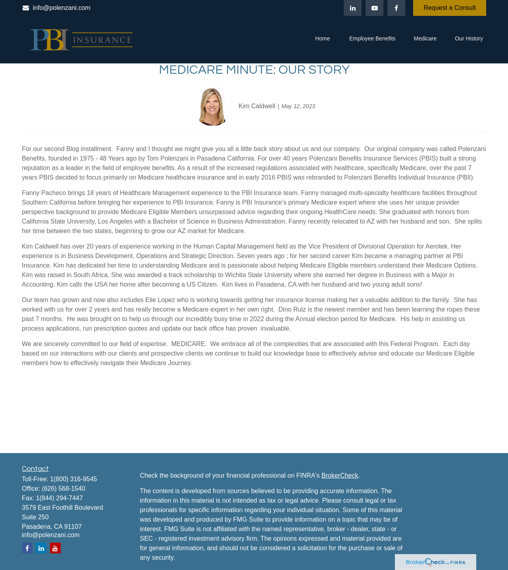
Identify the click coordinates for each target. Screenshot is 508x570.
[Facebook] (396, 8)
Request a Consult (449, 7)
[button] (322, 40)
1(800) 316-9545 (73, 479)
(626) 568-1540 (63, 488)
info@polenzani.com (56, 7)
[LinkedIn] (353, 8)
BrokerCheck (339, 475)
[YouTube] (374, 8)
